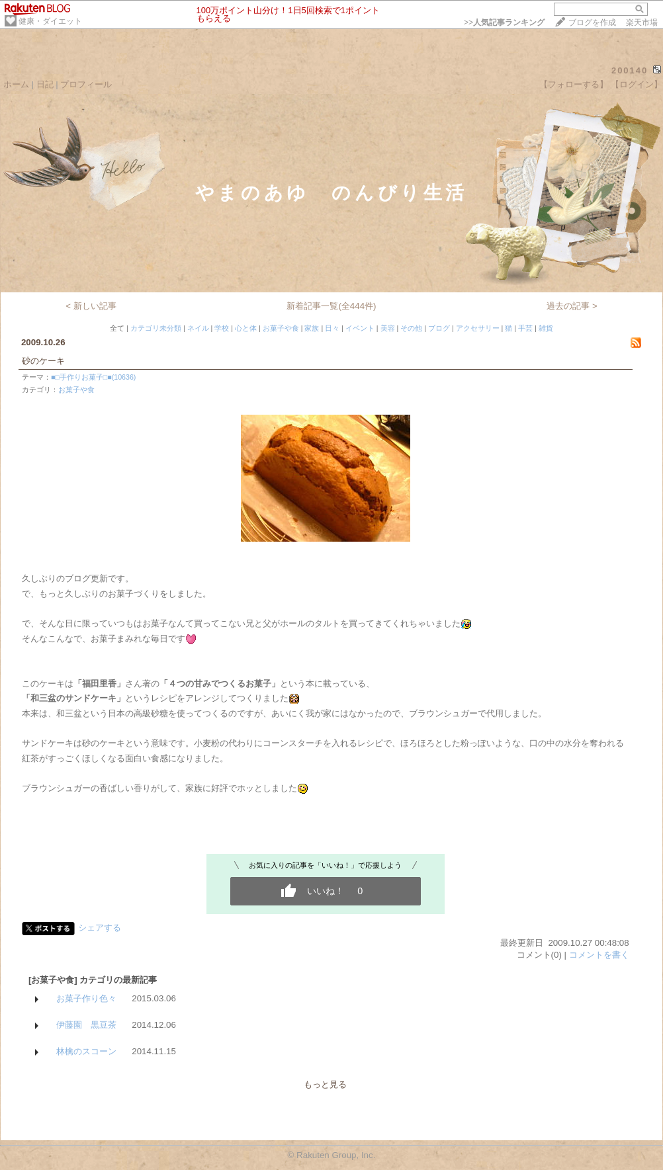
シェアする (99, 928)
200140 (629, 70)
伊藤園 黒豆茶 (86, 1025)
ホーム (16, 84)
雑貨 (546, 328)
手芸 (525, 328)
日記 (45, 84)
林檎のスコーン (86, 1051)
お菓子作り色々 (86, 998)
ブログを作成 (592, 22)
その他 (411, 328)
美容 (387, 328)
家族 (311, 328)
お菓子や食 (281, 328)
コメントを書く (599, 955)
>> (504, 22)
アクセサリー (478, 328)
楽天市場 (642, 22)
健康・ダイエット (50, 21)
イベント (360, 328)
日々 (332, 328)
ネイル (198, 328)
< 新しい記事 (91, 306)
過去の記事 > (572, 306)
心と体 (246, 328)
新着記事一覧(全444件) (331, 306)
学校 (221, 328)
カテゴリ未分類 (155, 328)
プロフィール (86, 84)
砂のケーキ (43, 361)
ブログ (439, 328)
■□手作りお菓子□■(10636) (93, 377)
